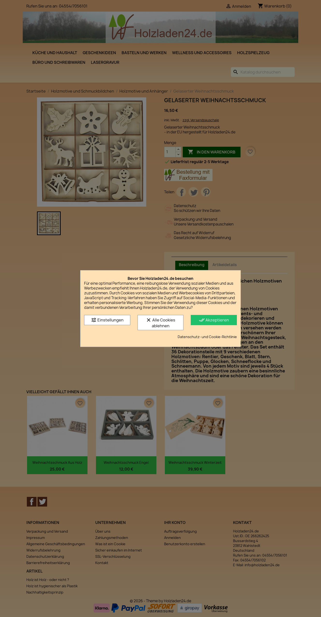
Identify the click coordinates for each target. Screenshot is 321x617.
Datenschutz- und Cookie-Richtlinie (207, 336)
